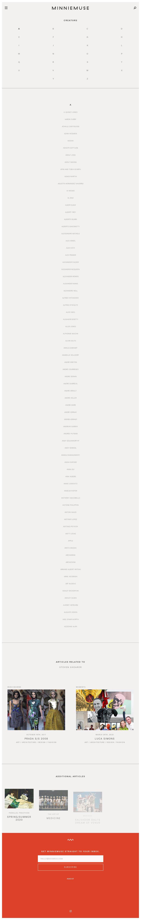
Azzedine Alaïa (70, 626)
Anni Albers (70, 476)
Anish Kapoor (70, 462)
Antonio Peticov (70, 526)
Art (18, 746)
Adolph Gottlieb (70, 148)
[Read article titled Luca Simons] (105, 713)
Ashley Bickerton (70, 591)
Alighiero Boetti (70, 319)
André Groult (70, 391)
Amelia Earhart (70, 348)
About (70, 879)
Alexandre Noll (71, 291)
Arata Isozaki (70, 548)
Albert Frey (70, 212)
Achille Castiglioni (70, 126)
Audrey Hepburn (70, 605)
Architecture (29, 746)
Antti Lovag (70, 534)
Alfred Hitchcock (70, 298)
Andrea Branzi (70, 419)
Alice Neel (70, 312)
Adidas (70, 141)
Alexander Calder (70, 262)
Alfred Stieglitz (70, 305)
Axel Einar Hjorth (71, 619)
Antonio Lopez (70, 519)
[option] (19, 811)
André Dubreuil (70, 384)
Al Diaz (71, 198)
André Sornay (70, 412)
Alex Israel (71, 241)
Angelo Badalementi (70, 455)
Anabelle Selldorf (70, 355)
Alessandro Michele (70, 234)
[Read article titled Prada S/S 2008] (36, 713)
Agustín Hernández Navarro (70, 184)
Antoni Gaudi (70, 512)
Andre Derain (71, 376)
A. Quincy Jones (70, 112)
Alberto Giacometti (71, 226)
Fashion (52, 746)
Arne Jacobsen (70, 576)
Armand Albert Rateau (70, 569)
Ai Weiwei (70, 191)
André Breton (70, 362)
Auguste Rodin (70, 612)
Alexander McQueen (70, 269)
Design (42, 746)
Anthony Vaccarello (70, 498)
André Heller (71, 398)
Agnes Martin (70, 176)
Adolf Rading (71, 162)
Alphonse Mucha (70, 334)
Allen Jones (70, 326)
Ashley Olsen (71, 598)
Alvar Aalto (70, 341)
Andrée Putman (71, 434)
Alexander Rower (70, 276)
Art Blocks (70, 584)
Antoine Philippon (70, 505)
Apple (70, 541)
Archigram (70, 555)
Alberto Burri (70, 219)
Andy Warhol (70, 448)
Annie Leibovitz (70, 484)
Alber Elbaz (70, 205)
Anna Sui (70, 469)
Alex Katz (70, 248)
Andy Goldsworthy (70, 441)
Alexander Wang (70, 284)
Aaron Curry (70, 119)
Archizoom (71, 562)
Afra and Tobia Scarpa (70, 169)
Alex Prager (70, 255)
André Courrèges (70, 369)
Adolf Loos (70, 155)
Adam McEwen (70, 133)
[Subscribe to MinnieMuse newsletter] (70, 870)
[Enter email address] (70, 862)
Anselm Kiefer (70, 491)
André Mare (70, 405)
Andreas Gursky (70, 426)
